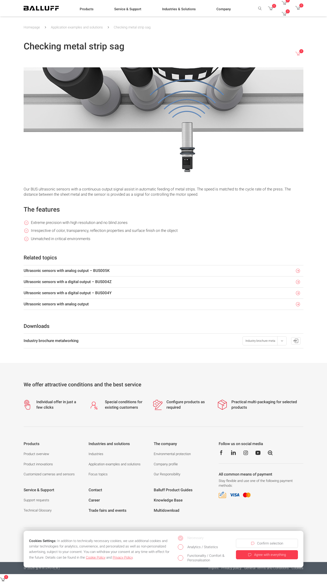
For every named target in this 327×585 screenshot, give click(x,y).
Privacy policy (231, 568)
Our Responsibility (167, 474)
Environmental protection (172, 454)
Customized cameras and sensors (49, 474)
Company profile (166, 464)
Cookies (297, 568)
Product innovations (38, 464)
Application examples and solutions (77, 27)
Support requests (36, 500)
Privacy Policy (123, 557)
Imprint (213, 568)
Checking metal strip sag (132, 27)
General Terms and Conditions (266, 568)
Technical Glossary (38, 510)
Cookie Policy (95, 557)
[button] (87, 9)
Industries (96, 454)
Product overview (36, 454)
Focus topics (98, 474)
